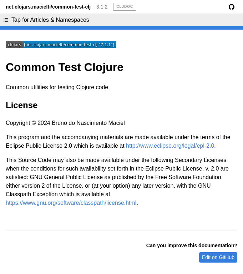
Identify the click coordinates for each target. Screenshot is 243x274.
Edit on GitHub (218, 257)
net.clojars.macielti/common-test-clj (48, 7)
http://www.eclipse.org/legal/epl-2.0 (170, 146)
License (21, 105)
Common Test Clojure (64, 67)
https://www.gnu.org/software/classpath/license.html (71, 203)
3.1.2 (101, 7)
